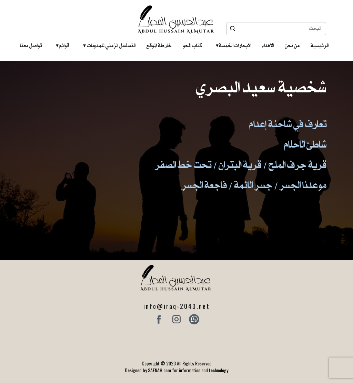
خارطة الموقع (159, 45)
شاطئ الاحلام (305, 144)
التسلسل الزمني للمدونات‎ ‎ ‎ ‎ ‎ (109, 45)
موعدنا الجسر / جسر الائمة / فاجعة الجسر (254, 185)
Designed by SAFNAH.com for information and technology (176, 370)
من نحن (292, 45)
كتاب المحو (192, 45)
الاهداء (268, 45)
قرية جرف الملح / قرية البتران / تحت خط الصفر (240, 164)
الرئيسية (320, 45)
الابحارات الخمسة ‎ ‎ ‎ (233, 45)
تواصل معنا (31, 45)
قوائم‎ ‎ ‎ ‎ (62, 45)
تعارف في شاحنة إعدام (287, 124)
